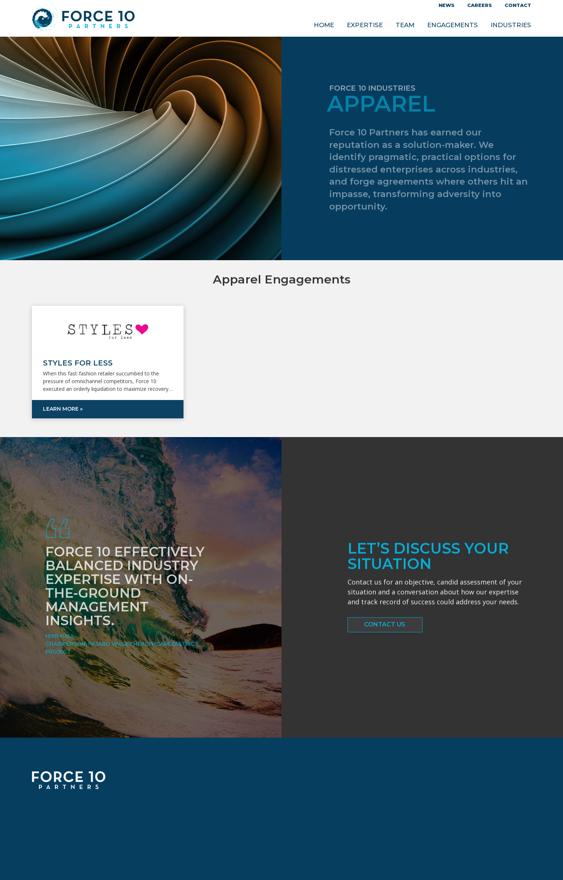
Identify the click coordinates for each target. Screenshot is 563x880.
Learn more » (63, 429)
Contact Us (384, 626)
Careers (479, 5)
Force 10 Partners (83, 18)
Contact (518, 5)
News (446, 5)
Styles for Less (78, 383)
